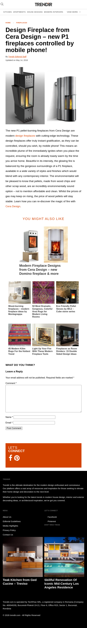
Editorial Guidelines (12, 521)
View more (72, 12)
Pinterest (50, 521)
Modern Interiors (53, 12)
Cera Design (13, 206)
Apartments (19, 12)
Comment (11, 383)
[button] (43, 95)
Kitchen (7, 12)
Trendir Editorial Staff (17, 57)
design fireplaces (25, 135)
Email (9, 422)
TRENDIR (43, 4)
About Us (7, 517)
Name (9, 417)
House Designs (35, 12)
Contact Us (8, 534)
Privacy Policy (9, 530)
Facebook (50, 517)
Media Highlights (10, 526)
